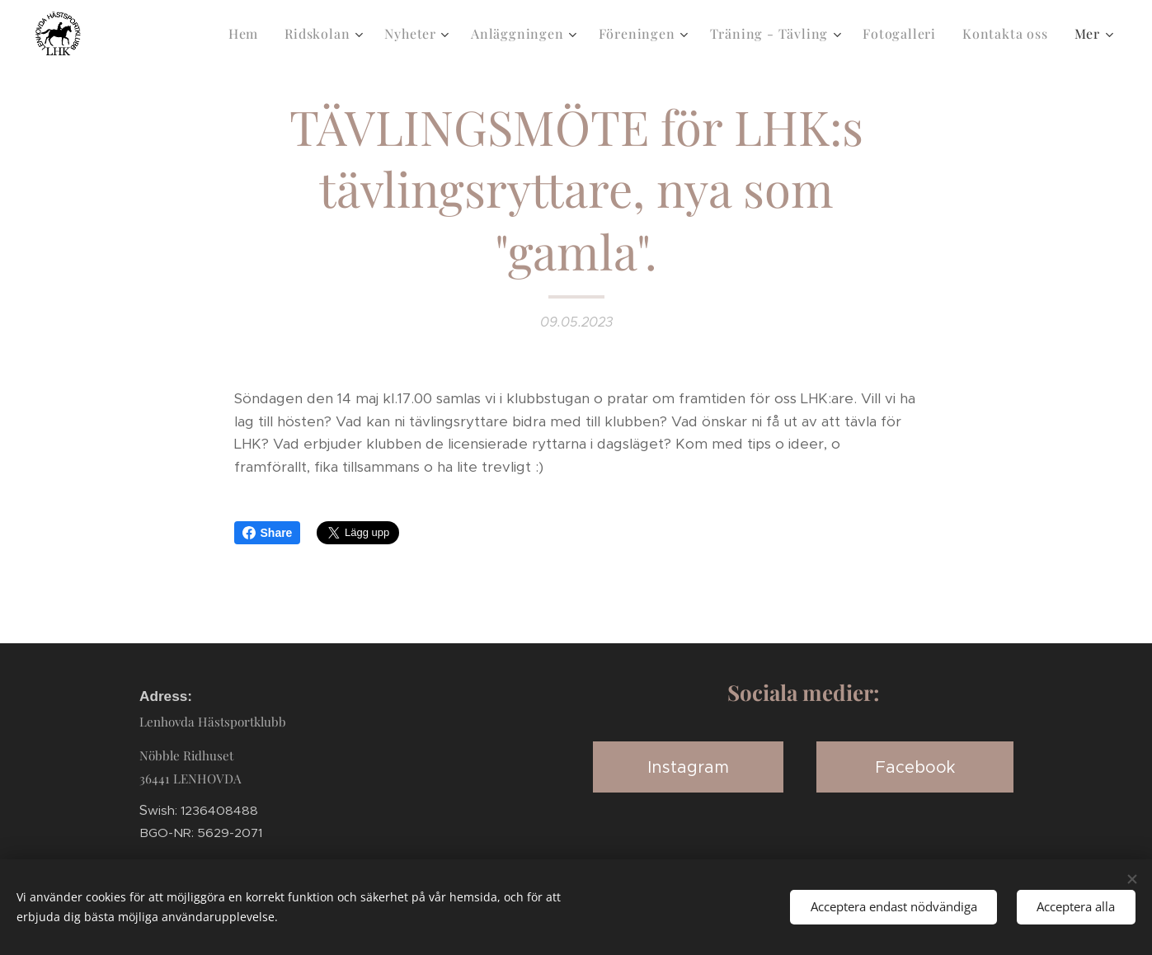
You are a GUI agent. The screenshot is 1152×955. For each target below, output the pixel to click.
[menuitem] (247, 33)
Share (267, 532)
